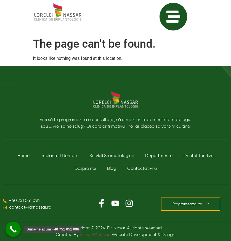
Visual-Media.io (95, 235)
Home (23, 156)
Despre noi (85, 168)
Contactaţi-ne (142, 168)
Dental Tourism (199, 156)
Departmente (158, 156)
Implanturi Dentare (59, 156)
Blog (111, 168)
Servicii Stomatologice (111, 156)
